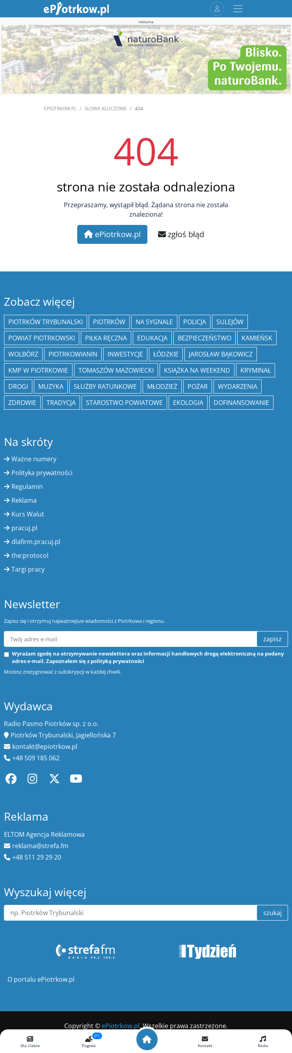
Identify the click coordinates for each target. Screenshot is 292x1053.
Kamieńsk (257, 338)
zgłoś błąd (181, 234)
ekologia (188, 402)
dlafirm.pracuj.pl (35, 541)
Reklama (24, 500)
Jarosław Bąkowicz (221, 354)
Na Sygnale (154, 322)
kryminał (255, 370)
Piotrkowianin (72, 354)
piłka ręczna (106, 338)
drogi (18, 386)
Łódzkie (166, 354)
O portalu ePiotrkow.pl (40, 979)
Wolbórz (23, 354)
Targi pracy (28, 569)
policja (194, 322)
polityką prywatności (117, 661)
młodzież (162, 386)
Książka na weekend (197, 370)
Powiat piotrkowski (41, 338)
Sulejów (230, 322)
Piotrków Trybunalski (45, 322)
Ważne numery (33, 459)
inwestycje (125, 354)
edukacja (152, 338)
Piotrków (109, 322)
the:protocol (29, 555)
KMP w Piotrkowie (38, 370)
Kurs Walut (27, 514)
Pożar (198, 386)
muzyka (50, 386)
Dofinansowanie (241, 402)
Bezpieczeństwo (204, 338)
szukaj (272, 912)
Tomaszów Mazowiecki (116, 370)
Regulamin (27, 486)
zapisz (272, 639)
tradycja (61, 402)
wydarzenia (237, 386)
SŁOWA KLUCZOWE (105, 108)
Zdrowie (22, 402)
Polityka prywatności (42, 472)
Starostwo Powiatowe (124, 402)
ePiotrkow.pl (60, 108)
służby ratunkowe (105, 386)
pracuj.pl (24, 528)
